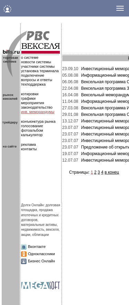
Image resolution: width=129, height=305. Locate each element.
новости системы (36, 62)
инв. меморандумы (37, 112)
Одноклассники (41, 254)
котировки (30, 94)
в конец (112, 172)
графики (28, 98)
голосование (32, 126)
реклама (28, 144)
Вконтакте (36, 246)
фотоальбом (32, 130)
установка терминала (40, 71)
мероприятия (32, 103)
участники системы (38, 66)
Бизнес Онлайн (41, 261)
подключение (32, 75)
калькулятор (32, 135)
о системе (30, 57)
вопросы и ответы (36, 80)
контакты (29, 149)
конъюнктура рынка (38, 121)
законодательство (37, 107)
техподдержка (33, 84)
